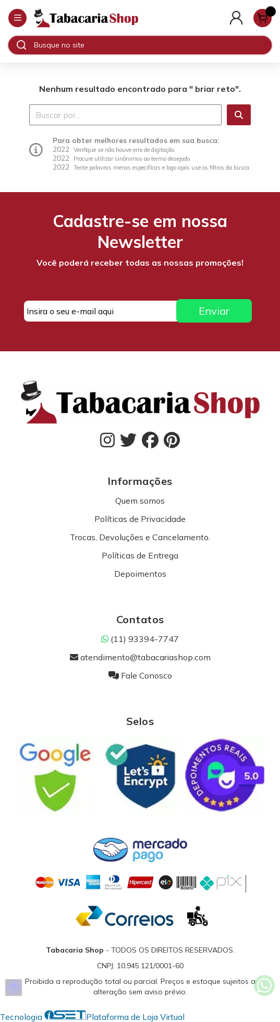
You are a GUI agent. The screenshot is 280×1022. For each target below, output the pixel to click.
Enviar (214, 310)
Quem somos (140, 500)
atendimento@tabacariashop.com (140, 657)
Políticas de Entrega (140, 555)
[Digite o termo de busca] (152, 45)
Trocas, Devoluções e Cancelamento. (140, 537)
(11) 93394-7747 (140, 639)
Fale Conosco (140, 675)
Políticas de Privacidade (140, 519)
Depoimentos (140, 573)
